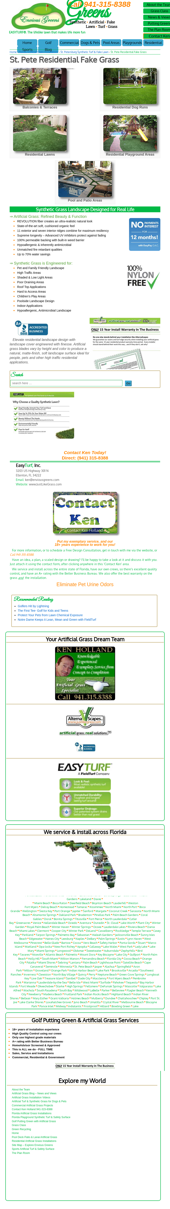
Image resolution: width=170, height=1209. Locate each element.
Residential (153, 43)
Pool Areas (111, 43)
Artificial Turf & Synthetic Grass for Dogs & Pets (39, 1101)
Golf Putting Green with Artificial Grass (34, 1121)
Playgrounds (132, 43)
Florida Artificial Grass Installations (38, 52)
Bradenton (85, 916)
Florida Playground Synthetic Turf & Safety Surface (41, 1117)
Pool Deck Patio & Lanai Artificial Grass (34, 1137)
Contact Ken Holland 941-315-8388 (32, 1109)
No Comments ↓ (69, 69)
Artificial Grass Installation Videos (31, 1097)
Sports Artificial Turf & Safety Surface (33, 1148)
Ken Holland (52, 69)
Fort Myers (31, 908)
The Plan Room (21, 1153)
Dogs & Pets (90, 43)
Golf (48, 43)
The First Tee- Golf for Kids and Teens (43, 610)
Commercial (69, 43)
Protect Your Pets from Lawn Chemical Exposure (50, 615)
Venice (37, 924)
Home (27, 43)
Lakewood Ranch (90, 896)
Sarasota (135, 912)
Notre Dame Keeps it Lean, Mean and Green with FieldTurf (57, 619)
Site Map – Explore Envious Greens (32, 1145)
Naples (79, 940)
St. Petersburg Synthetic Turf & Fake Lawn (84, 52)
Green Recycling (21, 1129)
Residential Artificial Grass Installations (34, 1141)
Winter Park (76, 932)
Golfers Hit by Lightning (33, 606)
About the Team (21, 1089)
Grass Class (19, 1125)
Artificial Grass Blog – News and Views (34, 1093)
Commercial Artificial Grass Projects (32, 1105)
